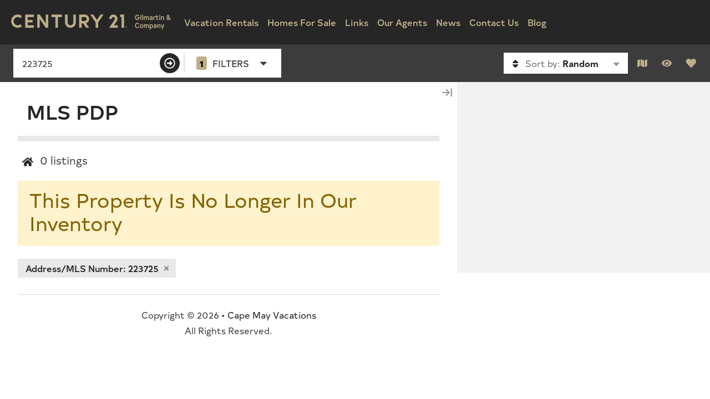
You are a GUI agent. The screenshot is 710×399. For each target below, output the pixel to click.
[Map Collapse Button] (447, 92)
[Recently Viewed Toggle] (667, 63)
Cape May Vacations (271, 315)
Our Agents (402, 22)
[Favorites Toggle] (691, 63)
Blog (537, 22)
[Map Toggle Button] (642, 63)
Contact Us (494, 22)
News (448, 22)
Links (356, 22)
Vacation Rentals (221, 22)
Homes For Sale (301, 22)
